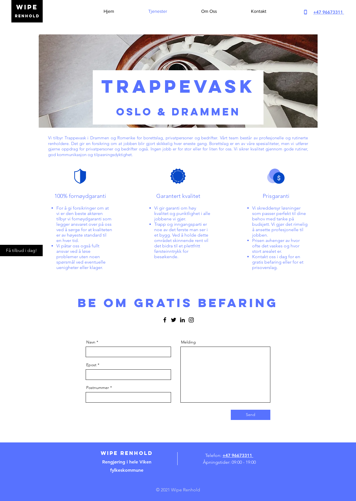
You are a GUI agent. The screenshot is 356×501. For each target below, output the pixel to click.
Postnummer (97, 388)
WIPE (27, 7)
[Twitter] (173, 319)
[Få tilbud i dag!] (21, 250)
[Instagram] (191, 319)
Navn (90, 342)
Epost (91, 365)
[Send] (250, 415)
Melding (188, 342)
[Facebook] (164, 319)
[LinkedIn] (182, 319)
